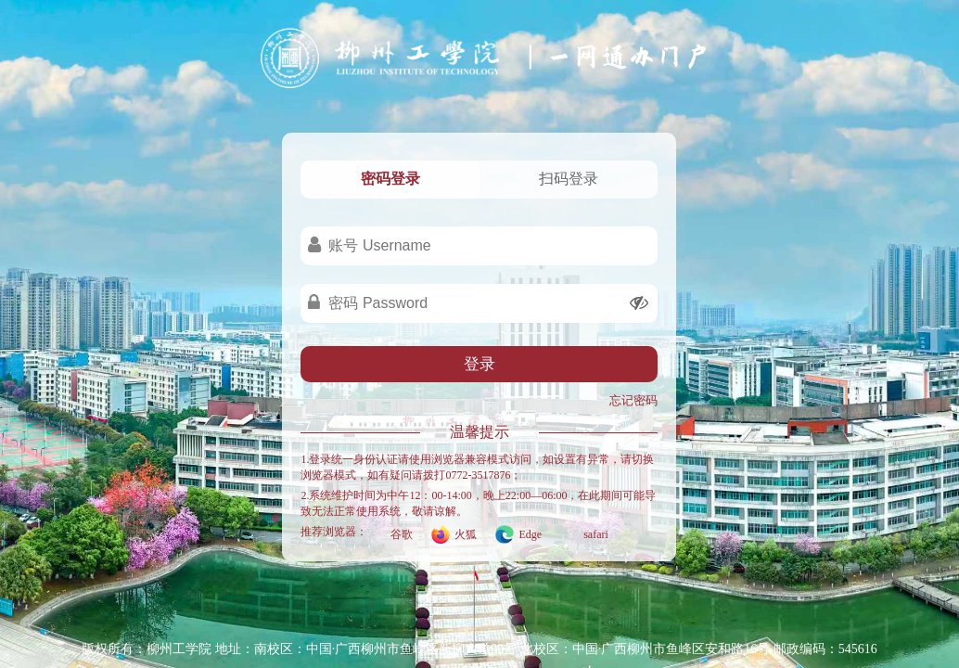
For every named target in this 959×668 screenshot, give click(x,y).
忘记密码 (633, 400)
